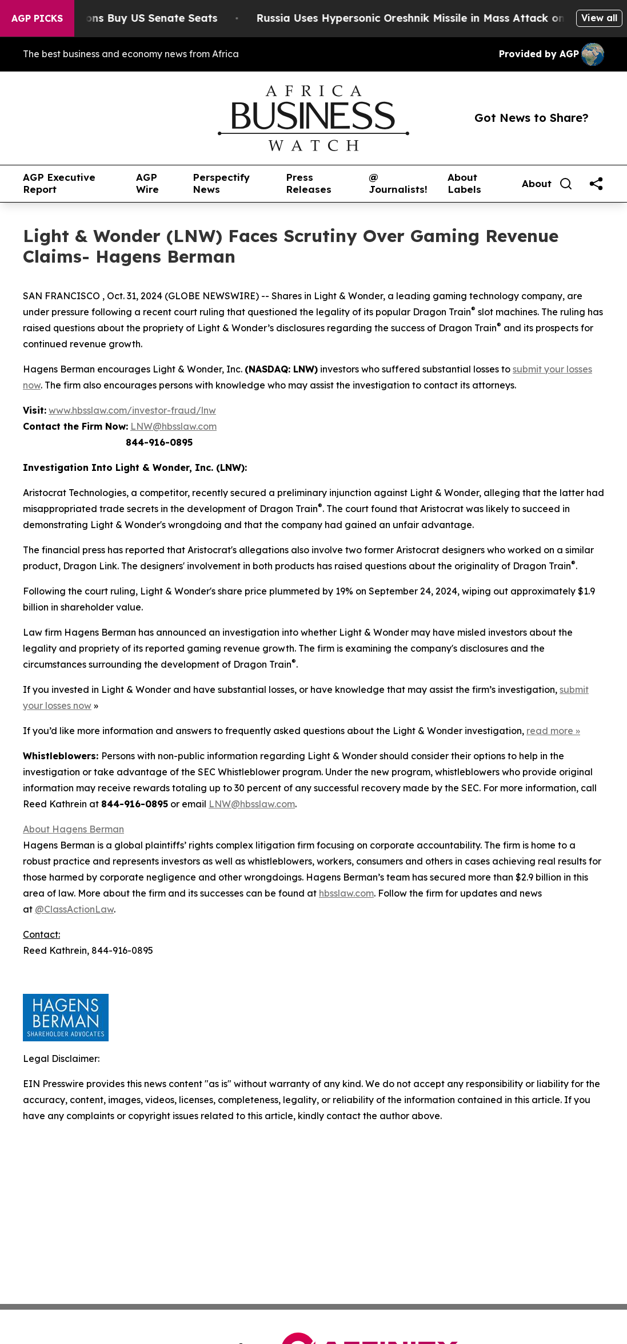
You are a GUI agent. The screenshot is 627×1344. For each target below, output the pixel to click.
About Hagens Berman (73, 829)
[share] (596, 184)
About (537, 183)
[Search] (566, 184)
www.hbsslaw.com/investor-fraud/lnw (132, 410)
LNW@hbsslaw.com (173, 426)
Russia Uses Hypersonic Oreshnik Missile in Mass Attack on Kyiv (438, 18)
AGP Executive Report (59, 183)
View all (599, 17)
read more (549, 730)
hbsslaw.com (346, 893)
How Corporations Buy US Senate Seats (128, 18)
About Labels (464, 183)
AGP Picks (37, 18)
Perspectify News (221, 183)
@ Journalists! (398, 183)
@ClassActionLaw (74, 909)
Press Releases (309, 183)
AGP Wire (147, 183)
